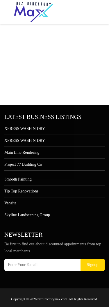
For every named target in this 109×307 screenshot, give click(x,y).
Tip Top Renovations (21, 191)
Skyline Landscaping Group (27, 215)
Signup (93, 265)
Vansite (10, 203)
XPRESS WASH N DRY (24, 128)
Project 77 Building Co (23, 164)
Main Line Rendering (22, 152)
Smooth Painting (18, 179)
